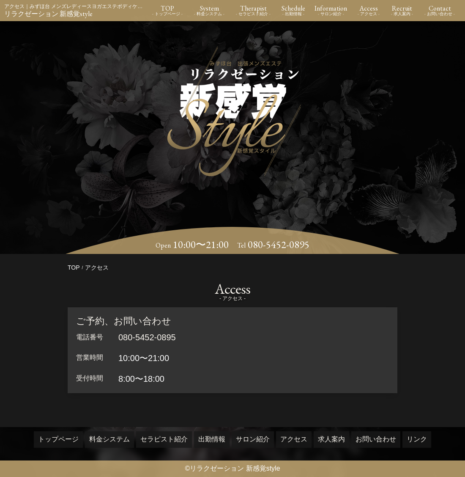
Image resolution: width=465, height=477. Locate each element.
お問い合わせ (376, 439)
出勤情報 (211, 439)
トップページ (58, 439)
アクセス (293, 439)
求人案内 (331, 439)
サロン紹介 (253, 439)
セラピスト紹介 (164, 439)
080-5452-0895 (278, 245)
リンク (417, 439)
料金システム (109, 439)
